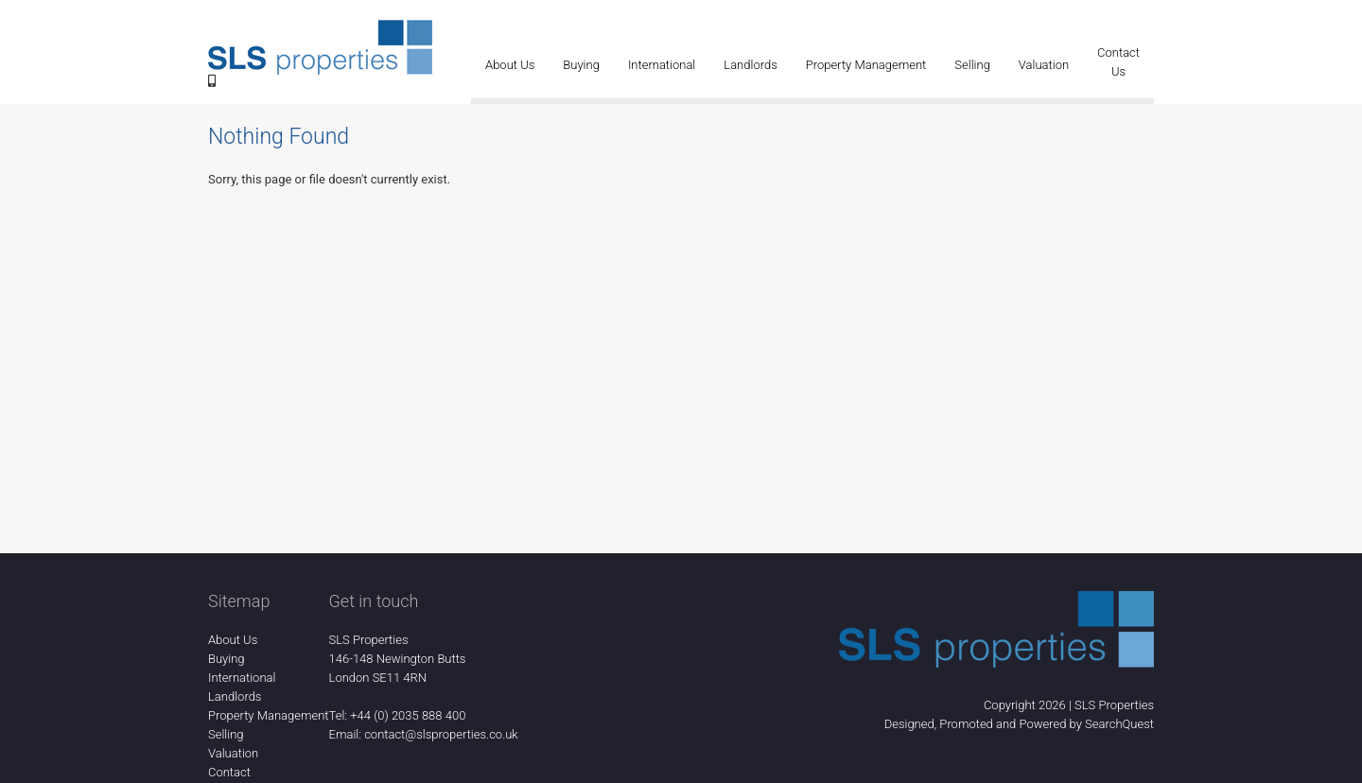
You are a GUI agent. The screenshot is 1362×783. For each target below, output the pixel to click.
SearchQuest (1119, 724)
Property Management (866, 65)
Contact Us (1118, 61)
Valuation (1044, 65)
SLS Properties (1114, 705)
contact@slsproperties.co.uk (441, 734)
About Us (509, 65)
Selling (972, 65)
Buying (581, 65)
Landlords (750, 65)
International (661, 65)
